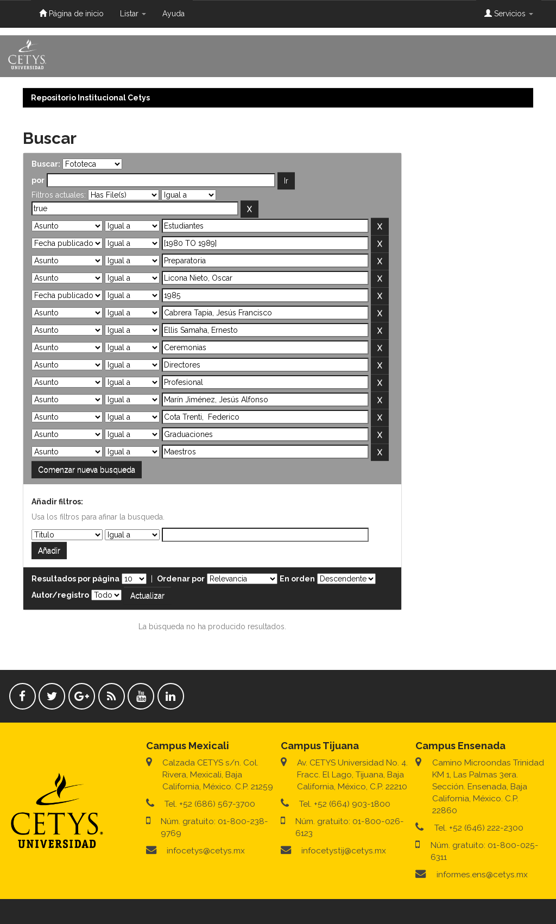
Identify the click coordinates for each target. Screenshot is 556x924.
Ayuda (173, 13)
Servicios (508, 13)
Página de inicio (71, 13)
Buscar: (45, 164)
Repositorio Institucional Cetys (90, 97)
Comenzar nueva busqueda (86, 469)
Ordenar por (181, 578)
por (38, 180)
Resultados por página (75, 578)
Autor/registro (60, 595)
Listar (133, 13)
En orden (297, 578)
